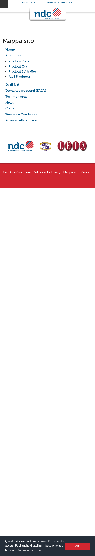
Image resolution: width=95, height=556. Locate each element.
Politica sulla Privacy (21, 120)
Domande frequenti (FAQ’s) (25, 91)
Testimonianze (16, 97)
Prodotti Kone (19, 61)
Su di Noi (12, 85)
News (9, 102)
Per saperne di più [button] (29, 550)
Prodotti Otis (18, 66)
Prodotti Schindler (22, 71)
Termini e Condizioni (21, 114)
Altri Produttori (20, 76)
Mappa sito (70, 172)
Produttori (13, 55)
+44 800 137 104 (29, 2)
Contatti (11, 108)
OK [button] (77, 546)
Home (10, 49)
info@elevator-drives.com (59, 2)
